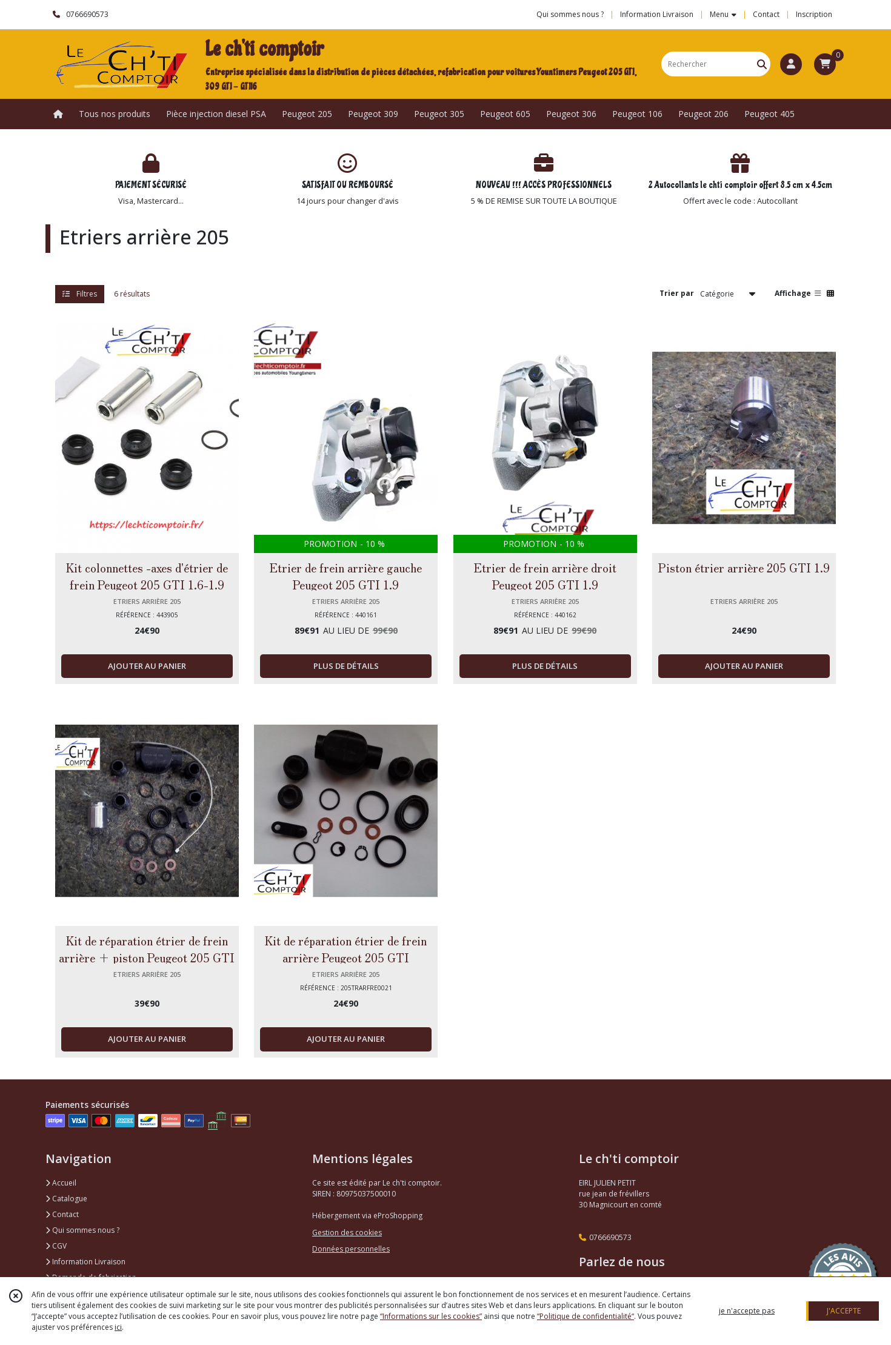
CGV (56, 1246)
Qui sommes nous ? (82, 1230)
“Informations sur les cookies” (431, 1316)
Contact (766, 14)
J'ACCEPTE (844, 1311)
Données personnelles (351, 1249)
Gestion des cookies (347, 1232)
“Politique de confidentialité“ (585, 1316)
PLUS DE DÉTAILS (346, 665)
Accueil (60, 1183)
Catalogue (66, 1198)
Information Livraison (85, 1261)
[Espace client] (791, 64)
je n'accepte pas (747, 1311)
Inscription (814, 14)
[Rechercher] (762, 64)
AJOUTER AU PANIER (147, 665)
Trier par (676, 293)
